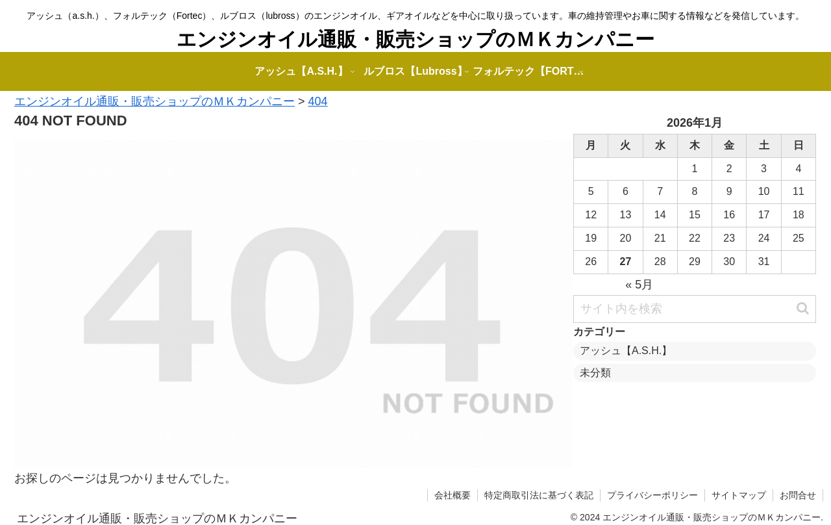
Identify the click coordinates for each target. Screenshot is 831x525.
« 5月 (639, 284)
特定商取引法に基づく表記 (538, 495)
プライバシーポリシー (652, 495)
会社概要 (452, 495)
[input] (694, 309)
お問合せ (798, 495)
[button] (802, 308)
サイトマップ (739, 495)
